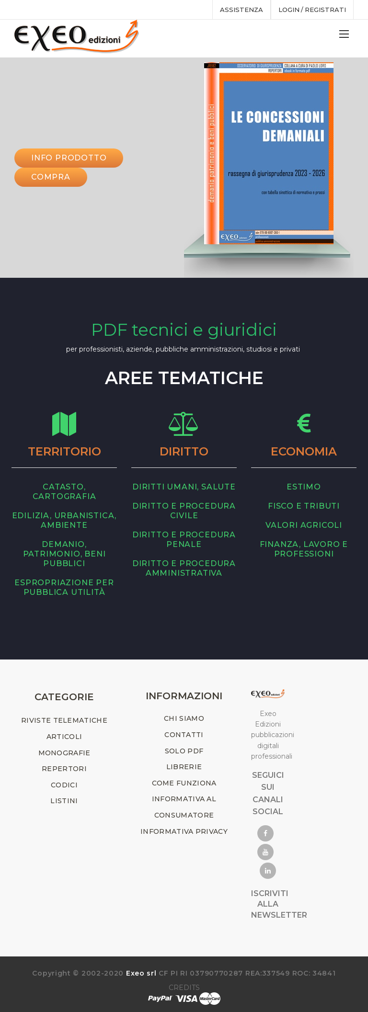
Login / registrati (311, 9)
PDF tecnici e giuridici (184, 329)
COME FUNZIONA (184, 783)
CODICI (64, 785)
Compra (50, 177)
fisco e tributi (304, 506)
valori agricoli (303, 525)
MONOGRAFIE (64, 753)
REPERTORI (64, 768)
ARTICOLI (64, 736)
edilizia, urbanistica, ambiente (64, 520)
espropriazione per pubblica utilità (64, 587)
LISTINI (64, 800)
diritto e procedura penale (184, 539)
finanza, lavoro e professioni (304, 549)
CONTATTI (183, 734)
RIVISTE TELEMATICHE (64, 720)
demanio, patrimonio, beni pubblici (64, 554)
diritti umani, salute (184, 486)
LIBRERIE (184, 766)
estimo (304, 486)
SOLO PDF (184, 751)
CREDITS (184, 987)
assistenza (240, 9)
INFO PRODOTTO (68, 157)
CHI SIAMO (184, 718)
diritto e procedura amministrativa (184, 568)
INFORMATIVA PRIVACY (184, 831)
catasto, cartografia (64, 491)
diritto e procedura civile (184, 510)
